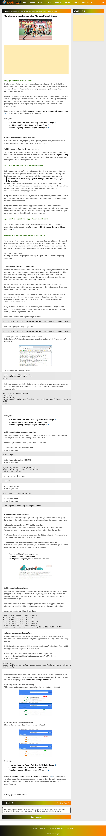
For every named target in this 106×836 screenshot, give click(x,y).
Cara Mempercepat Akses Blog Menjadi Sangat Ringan (29, 16)
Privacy (51, 828)
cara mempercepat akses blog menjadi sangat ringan (31, 776)
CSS (3, 452)
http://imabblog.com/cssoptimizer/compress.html (30, 559)
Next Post (9, 803)
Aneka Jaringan (72, 2)
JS (3, 319)
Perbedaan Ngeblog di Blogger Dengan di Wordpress (27, 128)
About (35, 828)
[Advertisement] (36, 59)
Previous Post (62, 803)
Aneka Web (87, 2)
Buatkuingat (55, 834)
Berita (32, 3)
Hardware (58, 3)
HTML (4, 491)
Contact (43, 828)
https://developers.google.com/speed (37, 680)
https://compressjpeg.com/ (28, 554)
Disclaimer (69, 828)
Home (25, 3)
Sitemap (60, 828)
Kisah (40, 3)
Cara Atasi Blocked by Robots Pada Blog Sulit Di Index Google (31, 123)
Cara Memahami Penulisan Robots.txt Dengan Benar (27, 125)
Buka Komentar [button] (36, 817)
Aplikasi (48, 3)
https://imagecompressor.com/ (23, 556)
